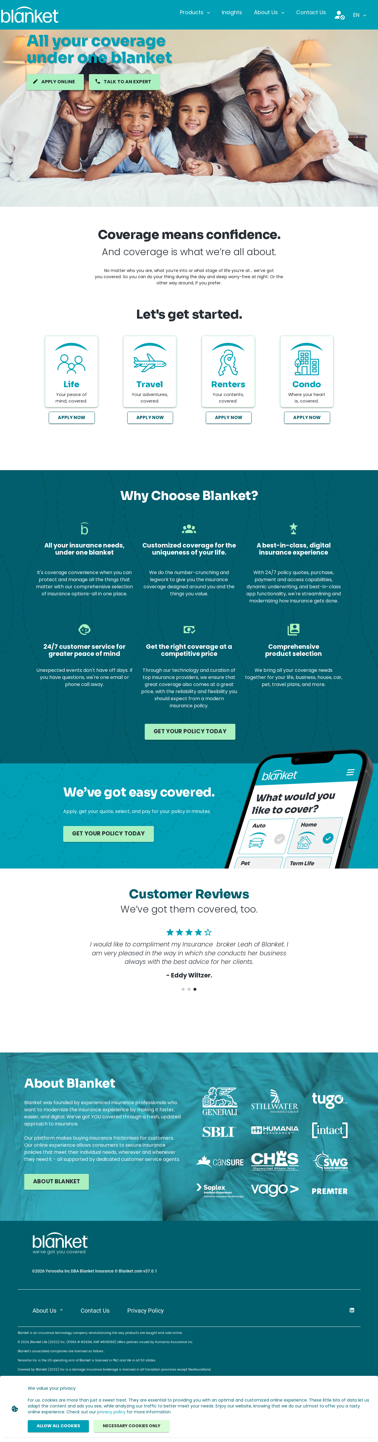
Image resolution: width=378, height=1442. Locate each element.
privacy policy (111, 1412)
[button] (195, 13)
